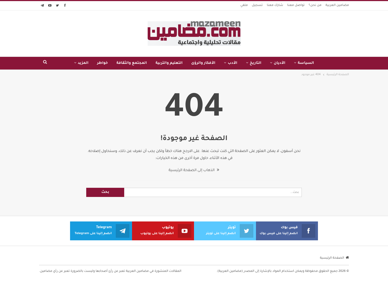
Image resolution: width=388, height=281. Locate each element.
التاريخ (255, 63)
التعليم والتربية (168, 63)
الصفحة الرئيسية (334, 258)
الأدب (232, 63)
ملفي (244, 5)
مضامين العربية (337, 5)
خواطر (102, 63)
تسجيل (257, 5)
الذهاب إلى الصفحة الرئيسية (194, 170)
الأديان (279, 63)
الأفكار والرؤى (203, 63)
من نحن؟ (315, 5)
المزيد (83, 63)
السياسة (306, 63)
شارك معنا (275, 5)
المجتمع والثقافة (131, 63)
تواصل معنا (296, 5)
